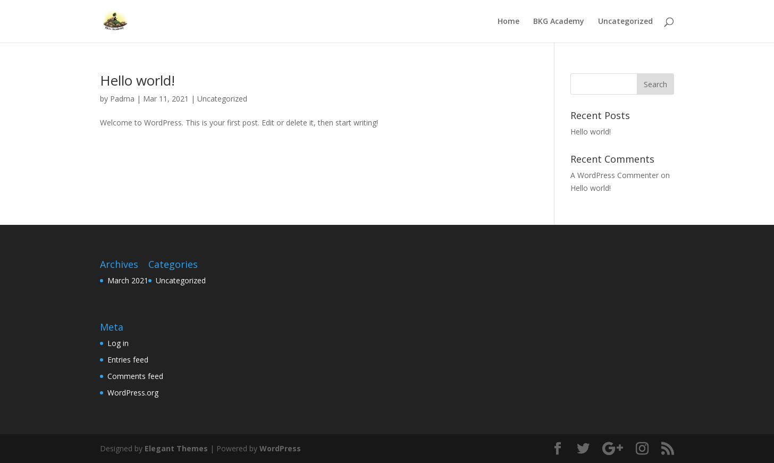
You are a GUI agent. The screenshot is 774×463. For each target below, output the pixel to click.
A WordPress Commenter (614, 175)
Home (508, 22)
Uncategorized (625, 22)
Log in (118, 343)
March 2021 (127, 280)
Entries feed (127, 360)
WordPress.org (132, 393)
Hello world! (137, 80)
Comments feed (135, 376)
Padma (122, 99)
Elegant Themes (176, 448)
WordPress (280, 448)
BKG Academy (558, 22)
